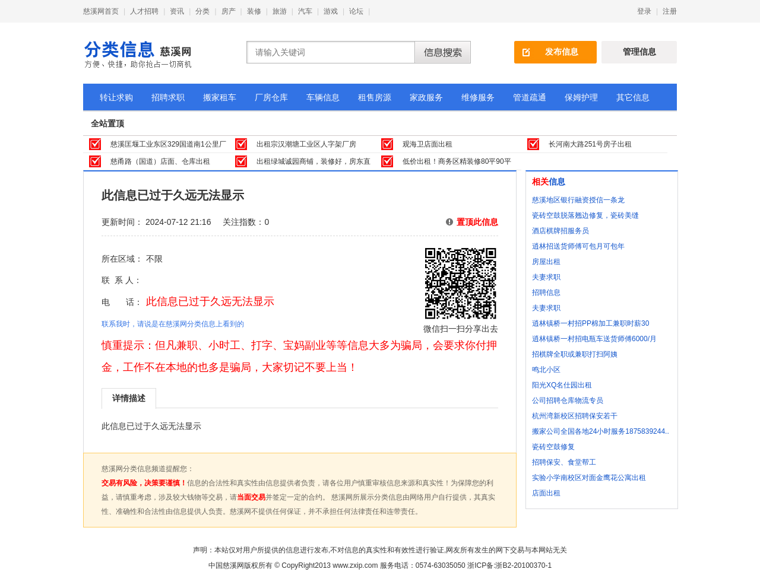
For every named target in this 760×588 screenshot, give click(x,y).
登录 (644, 11)
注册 (670, 11)
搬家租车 (219, 97)
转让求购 (116, 97)
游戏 (331, 11)
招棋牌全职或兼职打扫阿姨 (575, 354)
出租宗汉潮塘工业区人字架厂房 (306, 144)
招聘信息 (546, 292)
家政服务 (426, 97)
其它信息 (633, 97)
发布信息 (561, 51)
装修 (254, 11)
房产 (228, 11)
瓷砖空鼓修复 (553, 447)
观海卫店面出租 (427, 144)
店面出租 (546, 493)
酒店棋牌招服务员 (560, 231)
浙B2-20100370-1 (523, 565)
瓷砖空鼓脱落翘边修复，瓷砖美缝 (585, 215)
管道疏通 (529, 97)
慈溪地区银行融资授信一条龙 (578, 200)
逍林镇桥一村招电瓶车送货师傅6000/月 (594, 339)
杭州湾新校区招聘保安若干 (575, 416)
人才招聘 (144, 11)
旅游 (280, 11)
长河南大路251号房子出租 (590, 144)
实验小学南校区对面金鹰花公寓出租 (589, 477)
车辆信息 (323, 97)
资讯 (177, 11)
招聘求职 (168, 97)
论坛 (356, 11)
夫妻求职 (546, 277)
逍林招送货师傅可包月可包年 (578, 246)
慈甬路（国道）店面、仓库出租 (160, 161)
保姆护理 (581, 97)
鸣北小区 (546, 369)
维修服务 (478, 97)
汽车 (305, 11)
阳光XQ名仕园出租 (562, 385)
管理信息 (639, 51)
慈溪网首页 (101, 11)
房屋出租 (546, 262)
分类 (202, 11)
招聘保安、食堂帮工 (564, 462)
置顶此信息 (477, 222)
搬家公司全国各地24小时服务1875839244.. (600, 431)
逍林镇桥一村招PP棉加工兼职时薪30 (590, 323)
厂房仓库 (271, 97)
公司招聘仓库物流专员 (567, 400)
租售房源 (374, 97)
